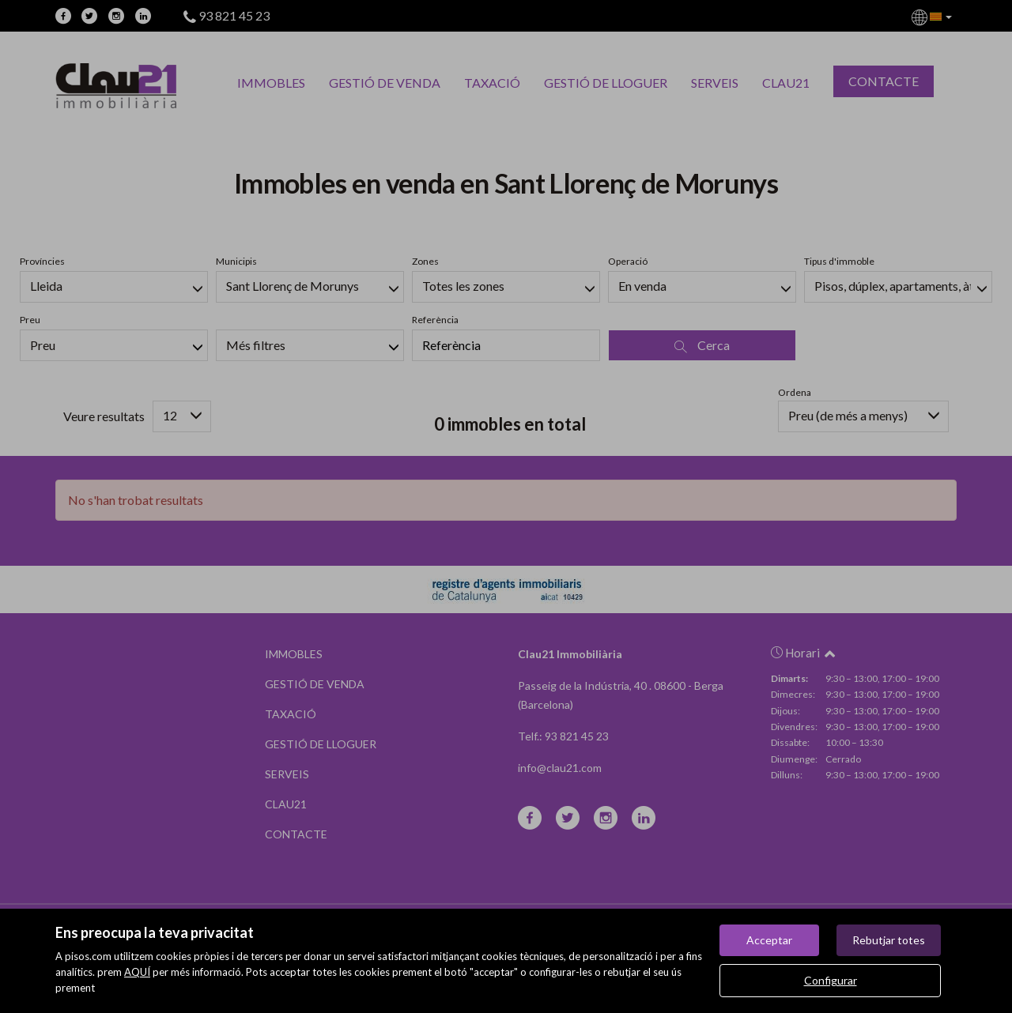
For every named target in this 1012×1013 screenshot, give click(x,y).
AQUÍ (137, 972)
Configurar (830, 980)
